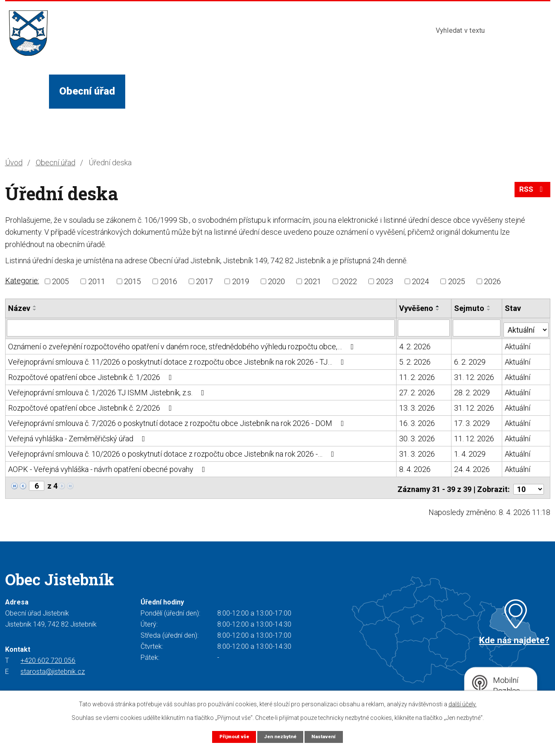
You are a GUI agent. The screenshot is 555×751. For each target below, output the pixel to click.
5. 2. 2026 (415, 360)
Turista (329, 91)
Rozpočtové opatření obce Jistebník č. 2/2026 (91, 406)
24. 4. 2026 (472, 467)
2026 (492, 281)
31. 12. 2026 (474, 375)
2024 (420, 281)
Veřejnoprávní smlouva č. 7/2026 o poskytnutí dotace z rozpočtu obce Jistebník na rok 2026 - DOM (178, 421)
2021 (312, 281)
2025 (456, 281)
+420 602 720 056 (47, 656)
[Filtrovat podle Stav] (526, 326)
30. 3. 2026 (417, 436)
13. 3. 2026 (417, 406)
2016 (168, 281)
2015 (132, 281)
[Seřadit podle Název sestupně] (35, 309)
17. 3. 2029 (472, 421)
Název (19, 308)
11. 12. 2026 (474, 436)
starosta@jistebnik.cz (52, 667)
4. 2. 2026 (415, 344)
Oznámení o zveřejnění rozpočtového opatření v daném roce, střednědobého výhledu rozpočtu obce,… (182, 344)
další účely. (463, 703)
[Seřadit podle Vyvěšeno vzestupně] (438, 306)
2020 (276, 281)
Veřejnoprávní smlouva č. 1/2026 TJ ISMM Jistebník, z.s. (108, 390)
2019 (240, 281)
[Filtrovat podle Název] (201, 327)
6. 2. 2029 (470, 360)
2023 (384, 281)
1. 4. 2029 (470, 452)
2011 (96, 281)
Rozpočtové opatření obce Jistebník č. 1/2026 (91, 375)
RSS (531, 192)
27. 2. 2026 (417, 390)
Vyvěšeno (417, 308)
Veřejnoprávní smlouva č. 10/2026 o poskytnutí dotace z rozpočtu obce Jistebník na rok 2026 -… (173, 452)
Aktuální (518, 344)
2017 (204, 281)
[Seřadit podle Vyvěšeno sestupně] (438, 309)
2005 (60, 281)
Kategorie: (22, 280)
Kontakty (387, 91)
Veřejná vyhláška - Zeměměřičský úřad (78, 436)
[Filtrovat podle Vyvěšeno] (424, 327)
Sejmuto (469, 308)
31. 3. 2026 (417, 452)
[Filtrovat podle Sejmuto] (477, 327)
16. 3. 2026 (417, 421)
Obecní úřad (87, 91)
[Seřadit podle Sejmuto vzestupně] (489, 306)
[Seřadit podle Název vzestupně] (35, 306)
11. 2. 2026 (417, 375)
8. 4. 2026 (415, 467)
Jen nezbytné (280, 736)
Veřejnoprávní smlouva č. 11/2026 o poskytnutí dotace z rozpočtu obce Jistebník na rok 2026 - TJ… (178, 360)
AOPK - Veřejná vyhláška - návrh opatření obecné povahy (108, 467)
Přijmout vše (230, 736)
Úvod (27, 91)
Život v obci (162, 91)
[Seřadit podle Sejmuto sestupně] (489, 309)
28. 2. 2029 (472, 390)
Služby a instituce (252, 91)
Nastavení (328, 736)
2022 (348, 281)
